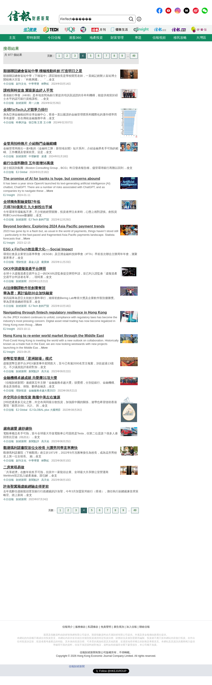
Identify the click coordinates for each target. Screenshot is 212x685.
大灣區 (201, 37)
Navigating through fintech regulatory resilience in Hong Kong (55, 312)
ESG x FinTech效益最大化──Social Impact (38, 249)
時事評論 (21, 122)
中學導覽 (34, 83)
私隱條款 (93, 626)
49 (133, 55)
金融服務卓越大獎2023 (42, 390)
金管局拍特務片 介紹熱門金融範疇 (30, 143)
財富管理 (117, 37)
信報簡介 (67, 626)
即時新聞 (33, 37)
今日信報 (54, 37)
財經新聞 (21, 103)
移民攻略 (180, 37)
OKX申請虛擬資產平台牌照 (24, 269)
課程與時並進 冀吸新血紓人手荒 (28, 90)
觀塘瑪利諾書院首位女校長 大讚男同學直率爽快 (40, 448)
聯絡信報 (144, 626)
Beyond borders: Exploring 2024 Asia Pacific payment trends (54, 226)
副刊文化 (21, 83)
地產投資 (96, 37)
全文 (52, 79)
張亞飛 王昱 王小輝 (40, 122)
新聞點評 (34, 371)
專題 (138, 37)
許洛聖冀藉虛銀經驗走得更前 (26, 486)
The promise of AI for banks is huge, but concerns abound (51, 178)
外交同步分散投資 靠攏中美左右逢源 (31, 397)
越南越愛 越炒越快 (17, 428)
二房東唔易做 (13, 467)
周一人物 (34, 103)
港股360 (75, 37)
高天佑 (45, 371)
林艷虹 (45, 83)
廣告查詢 (119, 626)
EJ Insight (9, 195)
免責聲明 (106, 626)
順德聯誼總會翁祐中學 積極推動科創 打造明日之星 (42, 71)
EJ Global (21, 172)
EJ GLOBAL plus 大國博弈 (45, 409)
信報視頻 (159, 37)
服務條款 (80, 626)
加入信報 (131, 626)
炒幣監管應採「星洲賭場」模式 (27, 358)
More (50, 190)
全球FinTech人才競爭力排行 (25, 110)
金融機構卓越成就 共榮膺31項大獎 (30, 378)
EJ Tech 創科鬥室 (39, 219)
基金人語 (34, 262)
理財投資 (21, 262)
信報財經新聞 (77, 666)
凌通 (44, 156)
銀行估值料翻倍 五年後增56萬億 (28, 163)
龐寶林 (45, 262)
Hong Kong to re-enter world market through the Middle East (53, 335)
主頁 (12, 37)
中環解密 (34, 156)
